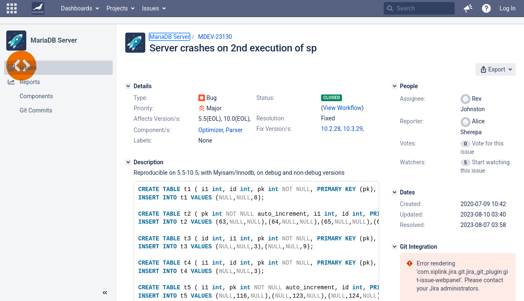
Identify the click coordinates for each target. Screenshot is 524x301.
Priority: (144, 108)
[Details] (128, 86)
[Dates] (394, 192)
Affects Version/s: (157, 118)
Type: (140, 97)
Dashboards (76, 8)
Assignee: (412, 98)
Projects (117, 8)
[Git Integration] (394, 247)
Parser (234, 130)
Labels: (143, 140)
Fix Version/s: (274, 128)
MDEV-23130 (215, 36)
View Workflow (342, 108)
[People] (394, 86)
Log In (508, 8)
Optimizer (210, 130)
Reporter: (412, 121)
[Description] (128, 162)
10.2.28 (331, 128)
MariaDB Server (53, 40)
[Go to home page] (38, 8)
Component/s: (152, 130)
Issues (150, 8)
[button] (11, 8)
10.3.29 (353, 128)
